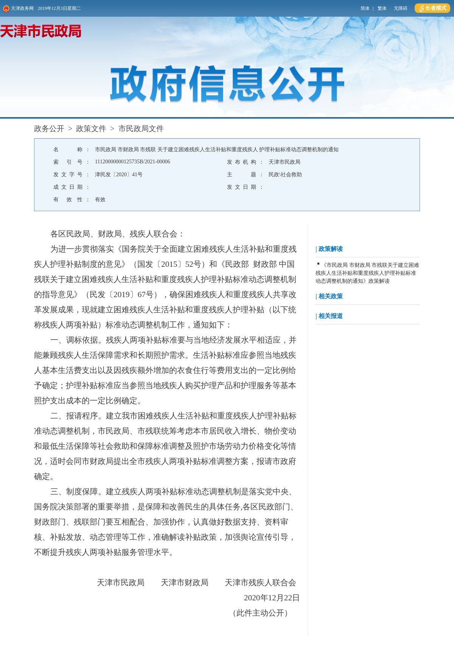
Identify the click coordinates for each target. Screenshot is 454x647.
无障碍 (400, 8)
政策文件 (91, 128)
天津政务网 (18, 9)
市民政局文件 (141, 128)
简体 (365, 8)
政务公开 (49, 128)
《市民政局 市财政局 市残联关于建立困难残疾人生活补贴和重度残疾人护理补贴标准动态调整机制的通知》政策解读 (367, 273)
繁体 (382, 8)
